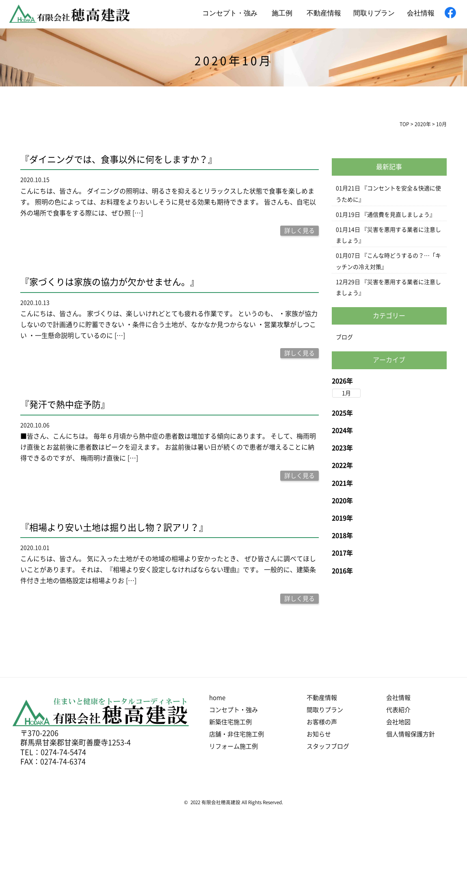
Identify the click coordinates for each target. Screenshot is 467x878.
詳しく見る (299, 231)
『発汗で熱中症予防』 (65, 404)
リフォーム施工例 (233, 746)
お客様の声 (322, 722)
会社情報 (421, 13)
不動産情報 (324, 13)
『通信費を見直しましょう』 (398, 214)
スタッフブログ (328, 746)
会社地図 (398, 722)
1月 (346, 393)
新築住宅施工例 (230, 722)
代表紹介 (398, 710)
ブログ (344, 337)
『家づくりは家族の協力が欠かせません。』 (109, 282)
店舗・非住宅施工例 (236, 734)
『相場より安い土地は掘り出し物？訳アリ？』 (114, 527)
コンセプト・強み (229, 13)
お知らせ (319, 734)
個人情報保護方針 (410, 734)
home (217, 698)
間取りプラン (374, 13)
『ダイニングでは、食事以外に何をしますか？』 (118, 159)
